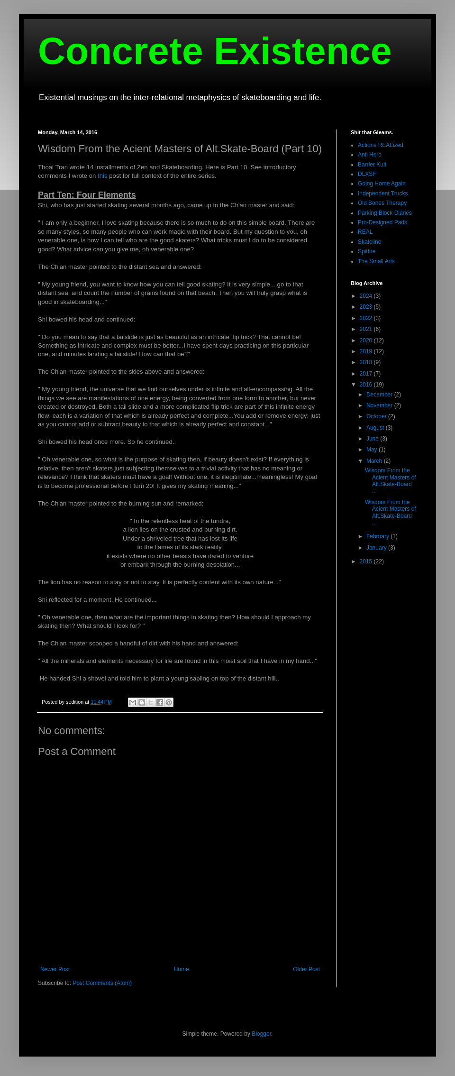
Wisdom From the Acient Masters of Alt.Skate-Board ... (390, 480)
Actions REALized (380, 145)
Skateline (369, 242)
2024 (367, 296)
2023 (367, 306)
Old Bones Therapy (382, 203)
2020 (367, 340)
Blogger (261, 1033)
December (380, 394)
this (103, 175)
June (373, 438)
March (375, 461)
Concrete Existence (215, 51)
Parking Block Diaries (385, 213)
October (377, 416)
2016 (367, 384)
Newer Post (55, 969)
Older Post (306, 969)
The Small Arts (376, 261)
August (376, 427)
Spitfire (366, 251)
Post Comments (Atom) (102, 983)
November (380, 405)
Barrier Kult (372, 164)
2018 (367, 362)
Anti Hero (370, 154)
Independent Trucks (383, 193)
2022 (367, 318)
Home (181, 969)
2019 (367, 351)
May (372, 449)
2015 (367, 561)
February (378, 536)
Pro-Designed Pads (382, 222)
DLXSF (367, 174)
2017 (367, 373)
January (377, 547)
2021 (367, 329)
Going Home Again (382, 183)
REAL (365, 232)
